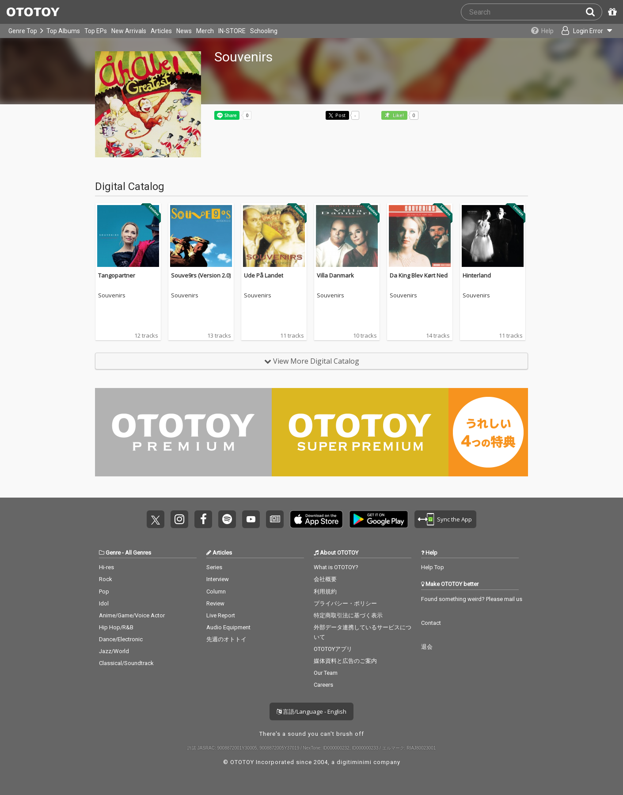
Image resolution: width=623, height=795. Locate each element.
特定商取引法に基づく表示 (348, 615)
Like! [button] (397, 115)
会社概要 (325, 579)
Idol (104, 603)
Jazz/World (114, 651)
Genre (113, 552)
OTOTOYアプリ (333, 649)
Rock (105, 579)
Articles (161, 30)
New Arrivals (128, 30)
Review (215, 603)
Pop (104, 591)
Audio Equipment (228, 627)
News (184, 30)
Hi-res (106, 567)
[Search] (594, 12)
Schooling (263, 30)
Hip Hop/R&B (116, 627)
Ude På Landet (263, 275)
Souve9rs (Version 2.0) (201, 275)
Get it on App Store (316, 519)
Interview (217, 579)
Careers (323, 684)
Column (216, 591)
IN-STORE (232, 30)
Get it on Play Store (378, 519)
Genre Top (22, 30)
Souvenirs (111, 295)
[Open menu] (585, 31)
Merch (205, 30)
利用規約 (325, 591)
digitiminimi (354, 762)
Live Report (220, 615)
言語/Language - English (311, 711)
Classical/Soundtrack (126, 663)
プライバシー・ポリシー (345, 603)
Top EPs (95, 30)
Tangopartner (116, 275)
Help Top (432, 567)
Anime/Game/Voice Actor (132, 615)
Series (214, 567)
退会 (427, 646)
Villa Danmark (335, 275)
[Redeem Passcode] (611, 12)
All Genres (138, 552)
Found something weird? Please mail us (471, 599)
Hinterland (477, 275)
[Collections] (540, 31)
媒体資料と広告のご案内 (345, 661)
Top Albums (63, 30)
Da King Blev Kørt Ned (419, 275)
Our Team (326, 672)
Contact (431, 623)
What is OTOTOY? (336, 567)
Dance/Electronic (121, 639)
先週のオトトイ (226, 639)
